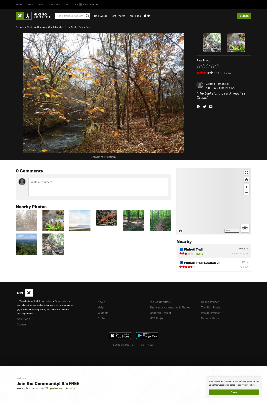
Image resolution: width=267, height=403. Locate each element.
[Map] (214, 201)
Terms (141, 344)
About (101, 301)
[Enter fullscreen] (246, 172)
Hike (41, 4)
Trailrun (54, 4)
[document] (234, 387)
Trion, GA (230, 87)
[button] (198, 106)
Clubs (101, 318)
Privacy (150, 344)
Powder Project (210, 312)
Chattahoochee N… (58, 27)
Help (101, 307)
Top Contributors (160, 301)
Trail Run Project (211, 307)
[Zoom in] (246, 187)
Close (234, 392)
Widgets (103, 312)
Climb (19, 4)
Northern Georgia (36, 27)
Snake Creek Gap (80, 27)
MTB (30, 4)
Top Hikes (134, 15)
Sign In (244, 15)
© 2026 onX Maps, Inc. (124, 344)
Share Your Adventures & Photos (169, 307)
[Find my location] (246, 179)
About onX (23, 318)
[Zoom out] (246, 192)
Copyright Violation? (103, 156)
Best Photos (118, 15)
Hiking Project (210, 301)
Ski (68, 4)
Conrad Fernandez (217, 83)
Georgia (20, 27)
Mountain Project (160, 312)
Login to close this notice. (61, 388)
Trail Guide (101, 15)
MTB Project (157, 318)
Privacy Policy (248, 385)
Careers (22, 324)
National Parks (210, 318)
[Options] (245, 228)
